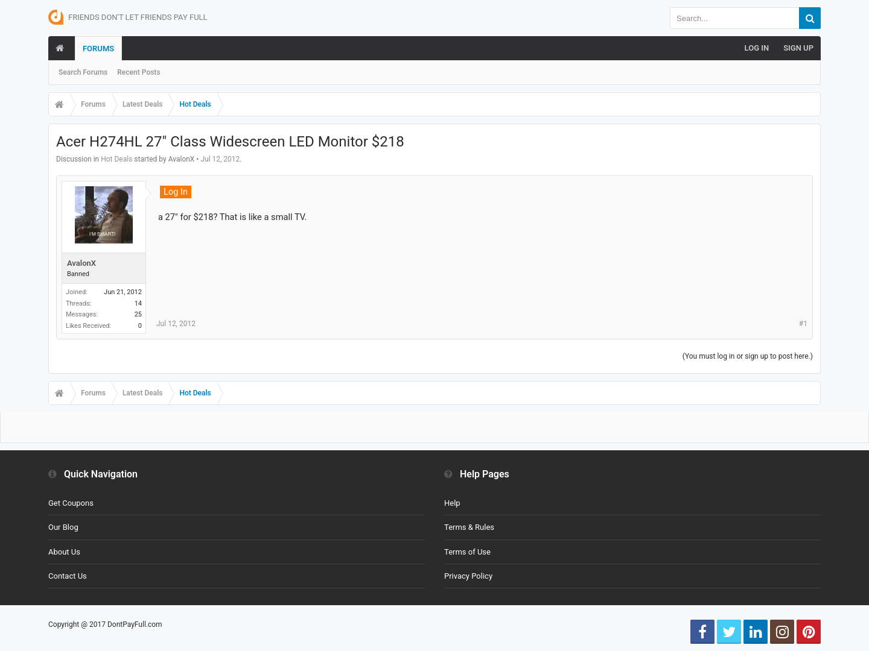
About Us (64, 551)
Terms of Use (467, 551)
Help (452, 503)
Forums (98, 48)
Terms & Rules (469, 527)
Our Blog (63, 527)
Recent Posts (138, 72)
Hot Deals (116, 159)
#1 (803, 323)
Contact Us (67, 575)
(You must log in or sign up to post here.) (748, 356)
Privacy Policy (468, 575)
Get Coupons (71, 503)
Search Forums (83, 72)
